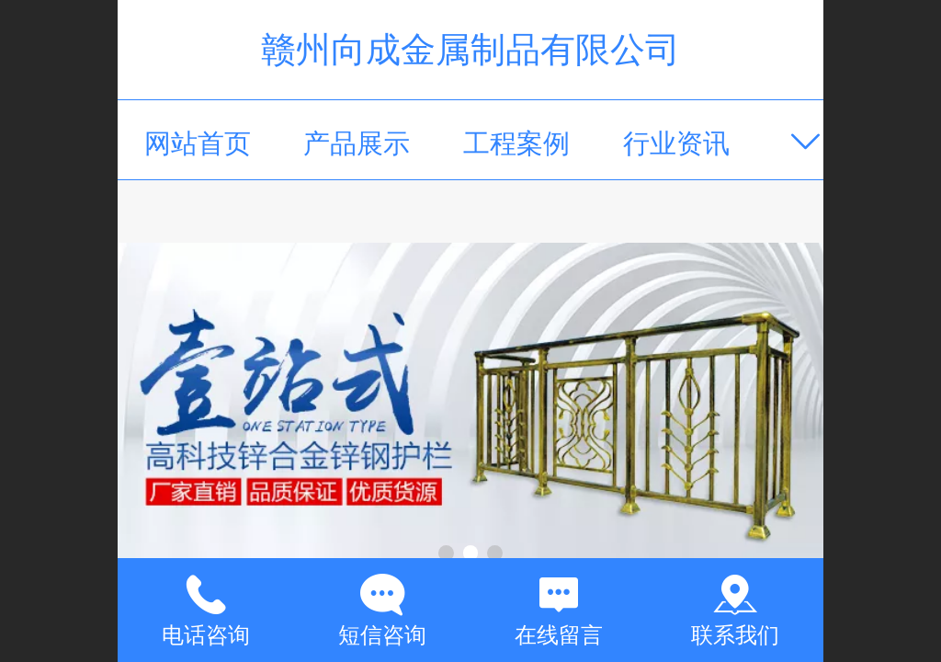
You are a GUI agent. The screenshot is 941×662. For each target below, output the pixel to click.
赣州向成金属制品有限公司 (470, 49)
